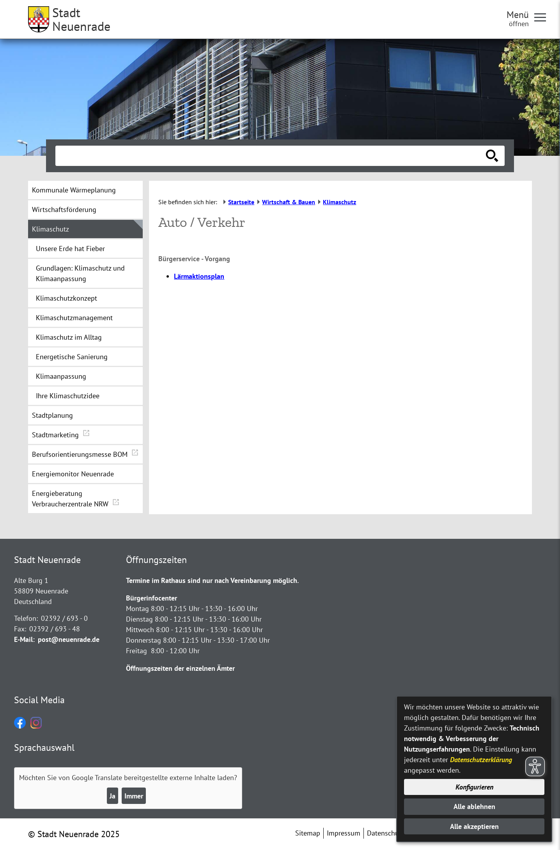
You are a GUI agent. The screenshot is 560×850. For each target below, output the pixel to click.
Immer (133, 795)
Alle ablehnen (474, 806)
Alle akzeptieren (474, 826)
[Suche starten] (492, 156)
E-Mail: (24, 639)
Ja (112, 795)
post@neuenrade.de (68, 639)
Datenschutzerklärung (481, 759)
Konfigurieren (474, 786)
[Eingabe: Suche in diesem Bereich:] (271, 155)
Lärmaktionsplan (199, 276)
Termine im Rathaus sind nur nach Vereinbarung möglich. (212, 580)
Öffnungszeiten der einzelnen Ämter (180, 668)
